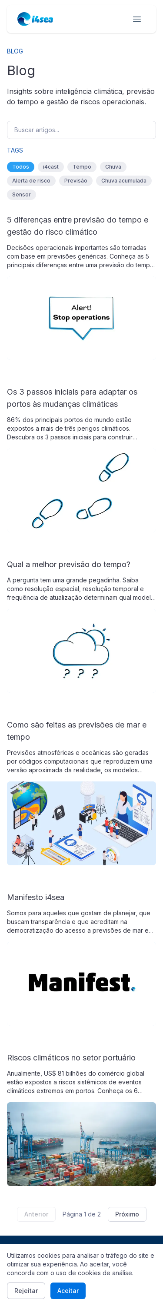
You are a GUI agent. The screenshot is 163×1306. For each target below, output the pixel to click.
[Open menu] (137, 19)
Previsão (75, 180)
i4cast (51, 166)
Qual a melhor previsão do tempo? (68, 564)
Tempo (82, 166)
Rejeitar (26, 1290)
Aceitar (68, 1290)
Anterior (36, 1214)
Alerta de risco (31, 180)
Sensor (21, 194)
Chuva (113, 166)
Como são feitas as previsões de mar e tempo (76, 730)
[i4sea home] (35, 19)
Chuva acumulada (123, 180)
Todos (20, 166)
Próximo (127, 1214)
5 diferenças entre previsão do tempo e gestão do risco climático (77, 225)
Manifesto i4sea (35, 897)
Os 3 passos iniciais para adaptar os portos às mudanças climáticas (72, 398)
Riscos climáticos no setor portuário (71, 1057)
